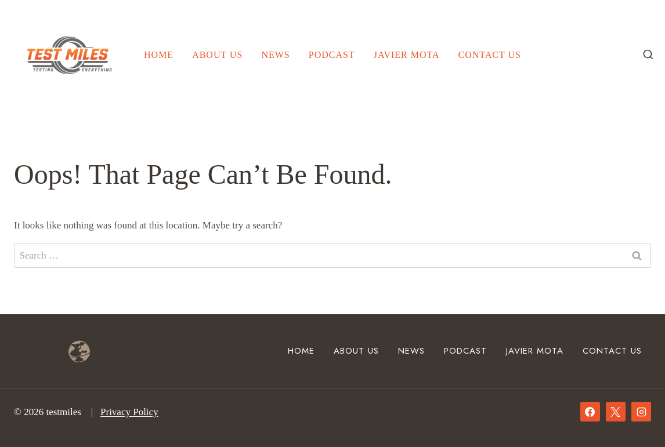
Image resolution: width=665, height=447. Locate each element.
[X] (616, 411)
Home (159, 55)
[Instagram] (641, 411)
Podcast (332, 55)
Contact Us (489, 55)
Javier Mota (407, 55)
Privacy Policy (129, 411)
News (275, 55)
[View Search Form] (648, 55)
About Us (217, 55)
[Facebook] (590, 411)
